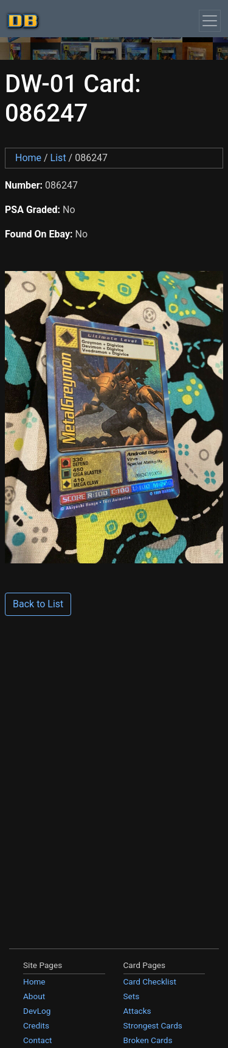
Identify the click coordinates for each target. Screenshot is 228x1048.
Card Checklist (149, 981)
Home (28, 158)
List (58, 158)
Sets (131, 996)
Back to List (38, 604)
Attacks (137, 1011)
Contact (37, 1040)
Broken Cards (148, 1040)
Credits (36, 1025)
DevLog (36, 1011)
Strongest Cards (152, 1025)
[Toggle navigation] (210, 21)
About (34, 996)
